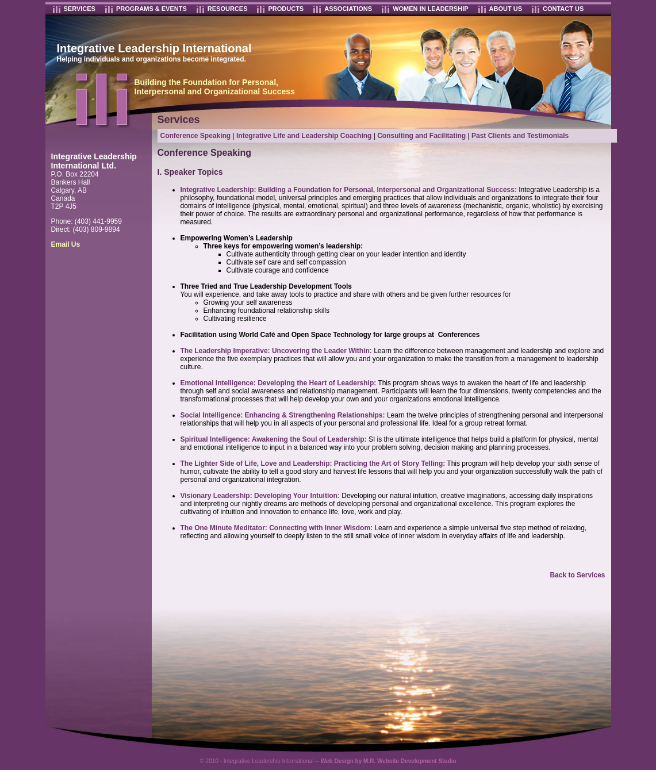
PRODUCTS (286, 8)
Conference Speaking (195, 136)
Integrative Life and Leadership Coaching (303, 136)
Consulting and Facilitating (421, 136)
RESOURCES (228, 8)
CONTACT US (563, 8)
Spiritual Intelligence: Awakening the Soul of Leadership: (274, 439)
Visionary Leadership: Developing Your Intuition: (260, 496)
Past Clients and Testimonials (520, 136)
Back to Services (577, 575)
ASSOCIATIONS (348, 8)
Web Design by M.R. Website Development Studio (388, 761)
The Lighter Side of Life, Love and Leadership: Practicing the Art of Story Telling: (313, 463)
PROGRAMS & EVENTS (151, 8)
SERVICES (79, 8)
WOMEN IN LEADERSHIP (430, 8)
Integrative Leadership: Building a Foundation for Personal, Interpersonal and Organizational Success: (349, 190)
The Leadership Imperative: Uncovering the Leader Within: (276, 351)
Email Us (65, 244)
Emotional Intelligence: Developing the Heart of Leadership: (279, 383)
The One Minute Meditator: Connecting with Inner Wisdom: (277, 528)
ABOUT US (505, 8)
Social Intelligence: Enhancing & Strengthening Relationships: (283, 415)
